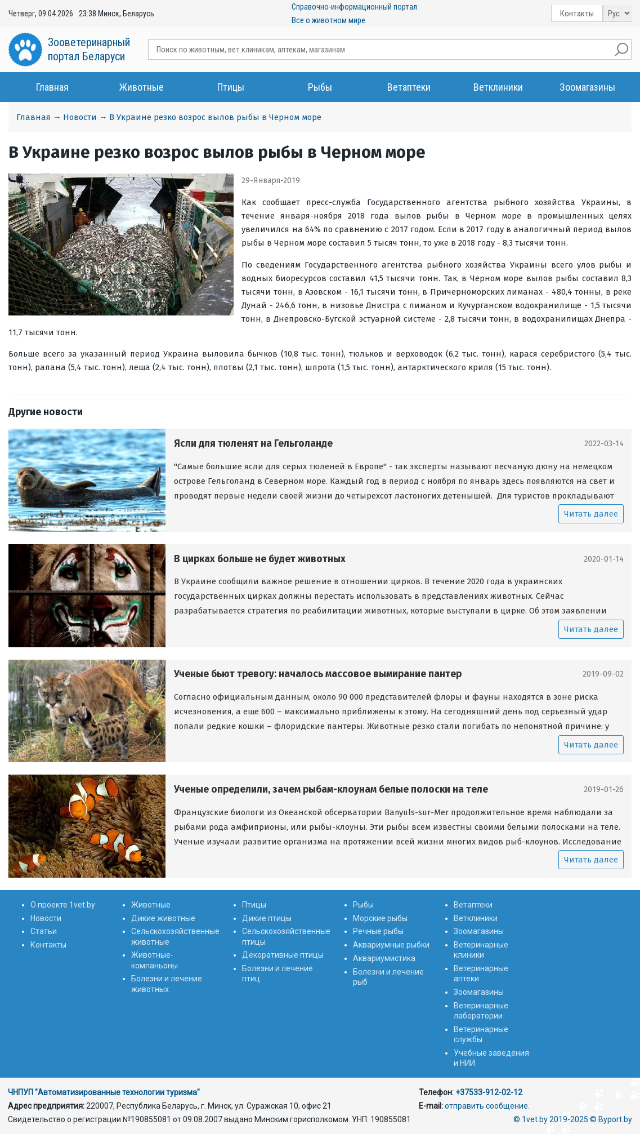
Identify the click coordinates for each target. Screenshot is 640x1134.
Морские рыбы (380, 918)
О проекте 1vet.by (62, 904)
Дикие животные (163, 918)
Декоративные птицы (283, 954)
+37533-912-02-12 (488, 1092)
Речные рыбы (378, 931)
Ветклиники (498, 87)
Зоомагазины (587, 87)
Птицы (230, 87)
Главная (52, 87)
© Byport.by (611, 1119)
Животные (141, 87)
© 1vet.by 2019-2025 (550, 1119)
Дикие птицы (267, 918)
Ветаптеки (409, 87)
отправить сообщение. (487, 1105)
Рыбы (320, 87)
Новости (80, 117)
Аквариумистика (384, 958)
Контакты (577, 13)
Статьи (43, 931)
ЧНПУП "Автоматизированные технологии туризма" (104, 1092)
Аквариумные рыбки (391, 944)
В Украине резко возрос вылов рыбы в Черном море (215, 117)
